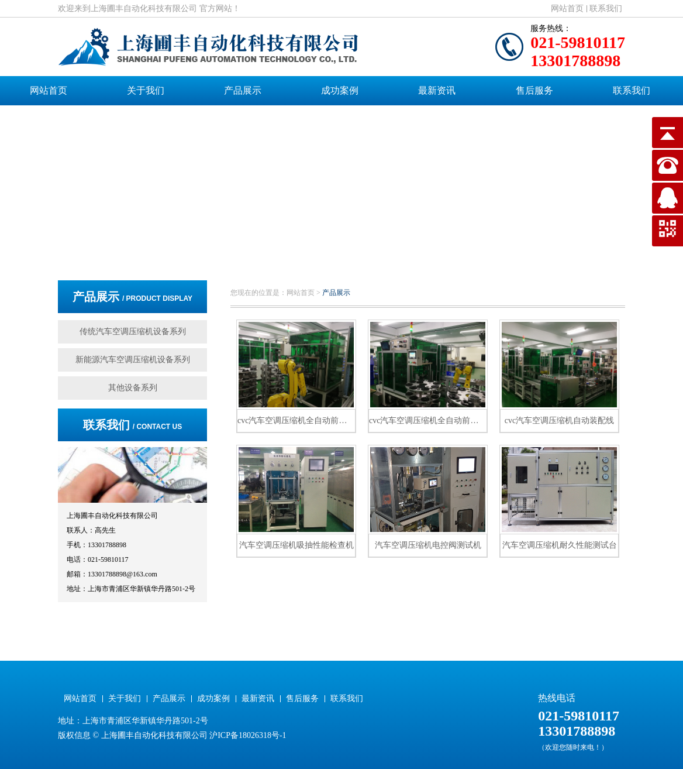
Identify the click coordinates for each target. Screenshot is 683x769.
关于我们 (145, 90)
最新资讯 (437, 90)
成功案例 (339, 90)
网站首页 (567, 8)
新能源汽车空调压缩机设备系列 (132, 359)
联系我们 (605, 8)
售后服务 (534, 90)
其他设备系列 (132, 387)
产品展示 (242, 90)
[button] (332, 247)
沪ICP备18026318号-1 (247, 735)
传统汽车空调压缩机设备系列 (133, 331)
